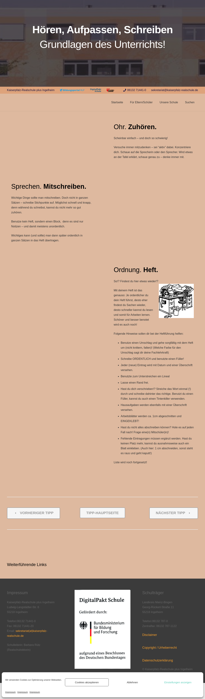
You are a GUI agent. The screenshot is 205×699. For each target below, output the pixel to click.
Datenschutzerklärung (157, 660)
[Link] (72, 90)
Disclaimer (149, 635)
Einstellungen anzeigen (177, 682)
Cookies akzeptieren (87, 682)
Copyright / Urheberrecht (159, 647)
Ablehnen (132, 682)
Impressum (10, 692)
